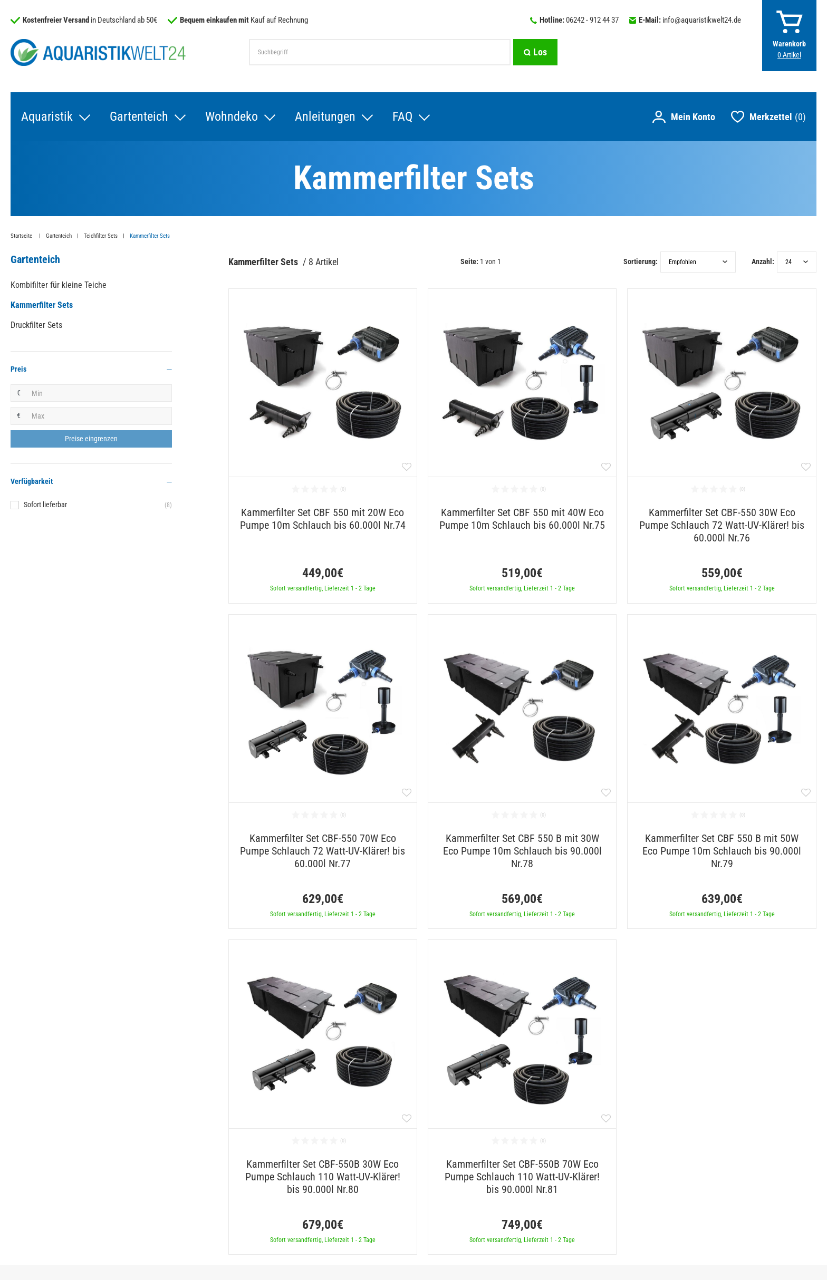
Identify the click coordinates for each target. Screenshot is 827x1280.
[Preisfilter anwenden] (91, 439)
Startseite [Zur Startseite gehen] (22, 235)
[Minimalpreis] (99, 393)
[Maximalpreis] (99, 416)
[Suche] (535, 52)
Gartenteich (139, 116)
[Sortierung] (698, 262)
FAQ (402, 116)
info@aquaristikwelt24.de (701, 20)
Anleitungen (325, 116)
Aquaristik (47, 116)
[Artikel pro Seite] (796, 262)
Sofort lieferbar (98, 505)
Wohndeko (231, 116)
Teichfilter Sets (101, 235)
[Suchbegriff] (380, 52)
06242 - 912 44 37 (592, 20)
